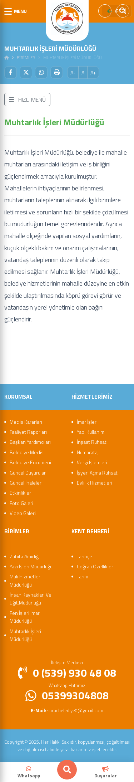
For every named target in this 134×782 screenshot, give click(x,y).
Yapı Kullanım (90, 432)
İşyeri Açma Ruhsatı (98, 472)
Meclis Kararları (26, 422)
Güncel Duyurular (28, 472)
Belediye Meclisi (27, 452)
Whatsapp (29, 772)
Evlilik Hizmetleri (94, 482)
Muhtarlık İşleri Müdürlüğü (25, 635)
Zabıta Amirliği (25, 556)
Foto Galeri (21, 503)
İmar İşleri (87, 422)
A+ (93, 72)
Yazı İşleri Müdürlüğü (31, 566)
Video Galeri (23, 513)
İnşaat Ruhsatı (92, 442)
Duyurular (105, 772)
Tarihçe (84, 556)
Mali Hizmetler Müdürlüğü (25, 580)
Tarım (82, 576)
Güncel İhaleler (25, 482)
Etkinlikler (20, 492)
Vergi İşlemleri (92, 462)
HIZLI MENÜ (27, 99)
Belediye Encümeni (30, 462)
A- (72, 72)
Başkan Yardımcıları (30, 442)
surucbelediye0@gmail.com (67, 710)
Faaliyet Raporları (28, 432)
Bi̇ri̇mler (26, 57)
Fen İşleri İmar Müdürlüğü (25, 617)
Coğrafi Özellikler (95, 566)
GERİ (116, 11)
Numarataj (88, 452)
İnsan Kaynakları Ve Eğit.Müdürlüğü (30, 598)
